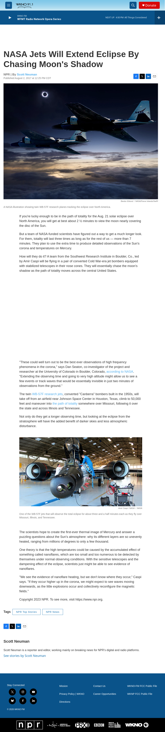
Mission (63, 686)
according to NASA (119, 371)
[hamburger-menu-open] (8, 5)
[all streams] (160, 18)
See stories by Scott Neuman (25, 656)
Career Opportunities (104, 694)
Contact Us (99, 686)
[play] (9, 18)
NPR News (52, 612)
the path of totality (64, 403)
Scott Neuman (27, 74)
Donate (150, 5)
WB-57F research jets (47, 394)
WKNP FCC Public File (139, 694)
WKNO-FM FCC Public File (142, 686)
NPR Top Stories (26, 612)
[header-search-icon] (133, 5)
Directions (64, 702)
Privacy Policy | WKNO (71, 694)
